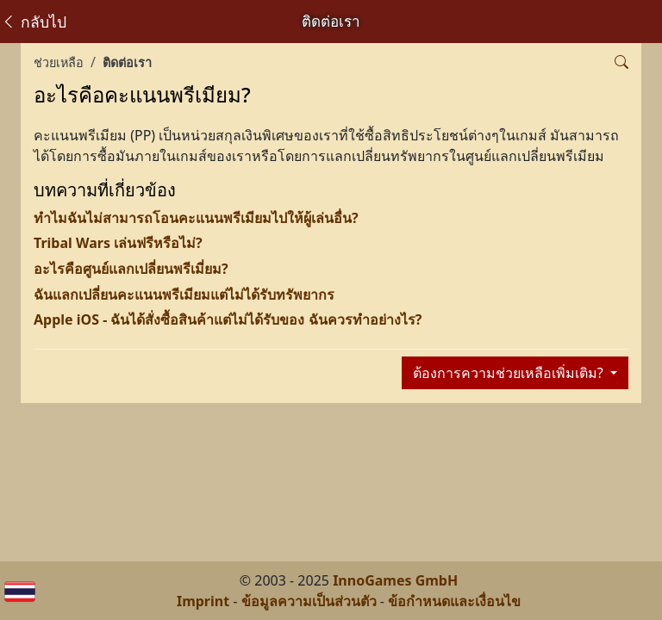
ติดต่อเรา (127, 62)
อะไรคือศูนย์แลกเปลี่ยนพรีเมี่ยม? (131, 268)
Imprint (203, 601)
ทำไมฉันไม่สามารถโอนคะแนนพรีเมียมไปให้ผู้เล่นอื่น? (196, 217)
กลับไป (33, 21)
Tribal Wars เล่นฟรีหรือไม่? (118, 242)
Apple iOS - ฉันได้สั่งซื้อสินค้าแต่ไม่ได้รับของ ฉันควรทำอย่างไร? (228, 319)
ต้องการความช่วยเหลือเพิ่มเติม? (510, 372)
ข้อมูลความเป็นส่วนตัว (309, 601)
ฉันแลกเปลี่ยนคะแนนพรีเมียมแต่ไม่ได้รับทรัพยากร (184, 294)
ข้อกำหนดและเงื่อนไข (454, 601)
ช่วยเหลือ (59, 62)
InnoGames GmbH (395, 580)
